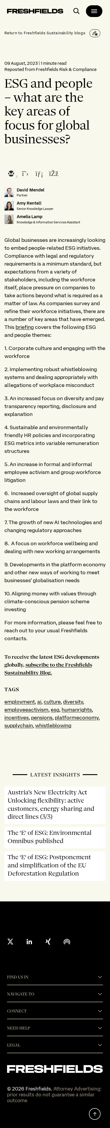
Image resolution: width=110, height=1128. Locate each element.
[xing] (48, 941)
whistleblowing (53, 725)
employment (19, 702)
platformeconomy (77, 717)
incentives (16, 717)
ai (39, 702)
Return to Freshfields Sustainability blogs (45, 32)
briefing (25, 327)
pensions (42, 717)
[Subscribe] (94, 33)
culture (52, 702)
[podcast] (66, 941)
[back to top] (95, 1114)
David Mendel (30, 190)
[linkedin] (39, 174)
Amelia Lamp (30, 216)
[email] (11, 174)
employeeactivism (26, 709)
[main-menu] (94, 11)
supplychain (18, 725)
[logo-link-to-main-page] (35, 12)
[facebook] (53, 174)
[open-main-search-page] (76, 11)
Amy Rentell (29, 203)
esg (55, 709)
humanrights (77, 709)
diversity (73, 702)
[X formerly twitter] (10, 941)
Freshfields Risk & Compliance (66, 69)
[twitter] (25, 174)
